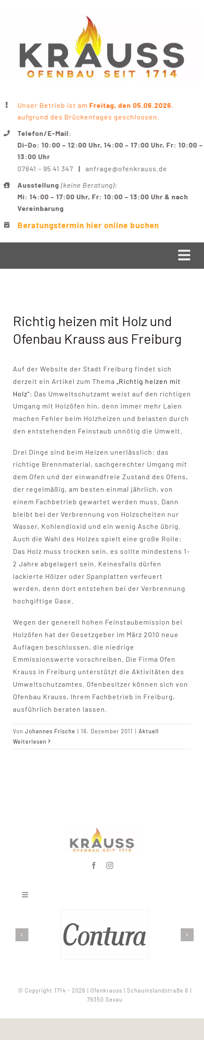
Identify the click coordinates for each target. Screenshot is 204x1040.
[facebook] (94, 863)
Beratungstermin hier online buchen (89, 225)
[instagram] (110, 863)
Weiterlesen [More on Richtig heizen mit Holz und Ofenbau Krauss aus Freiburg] (29, 741)
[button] (23, 934)
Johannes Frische (50, 731)
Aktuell (149, 731)
